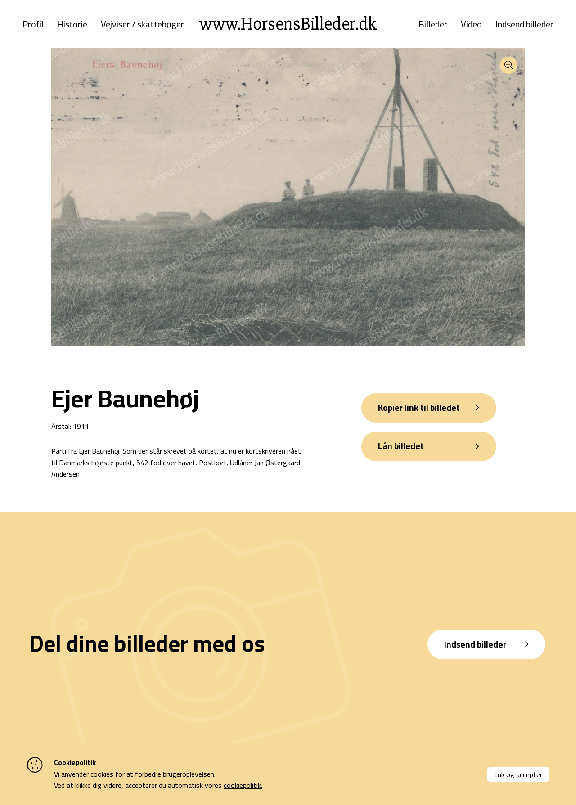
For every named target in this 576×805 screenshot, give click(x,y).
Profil (33, 26)
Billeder (432, 26)
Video (471, 26)
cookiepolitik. (243, 785)
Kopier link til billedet (420, 411)
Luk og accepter (518, 774)
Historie (72, 26)
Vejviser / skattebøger (142, 26)
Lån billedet (402, 451)
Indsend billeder (524, 26)
